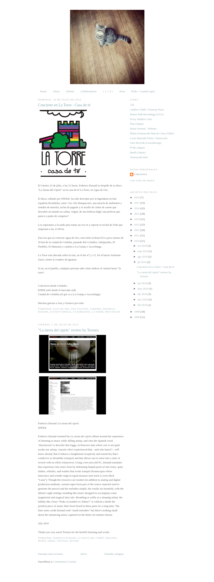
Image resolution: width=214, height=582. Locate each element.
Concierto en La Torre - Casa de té (64, 105)
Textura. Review (68, 541)
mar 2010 (143, 299)
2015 (137, 213)
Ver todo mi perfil (142, 180)
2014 (137, 219)
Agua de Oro (61, 309)
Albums (70, 91)
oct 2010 (143, 245)
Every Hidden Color (141, 119)
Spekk (51, 541)
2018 (137, 197)
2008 (137, 317)
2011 (137, 235)
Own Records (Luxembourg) (145, 142)
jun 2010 (143, 283)
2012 (137, 230)
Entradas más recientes (50, 553)
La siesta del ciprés (91, 538)
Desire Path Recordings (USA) (147, 114)
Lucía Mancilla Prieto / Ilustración (148, 138)
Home (43, 91)
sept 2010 (143, 251)
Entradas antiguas (114, 553)
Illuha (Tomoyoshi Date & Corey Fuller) (152, 133)
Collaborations (88, 91)
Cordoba (96, 309)
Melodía (111, 538)
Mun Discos (112, 312)
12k (132, 104)
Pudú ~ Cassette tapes (143, 91)
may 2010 (143, 288)
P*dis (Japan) (137, 147)
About (56, 91)
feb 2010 (143, 304)
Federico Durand (64, 538)
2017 (137, 202)
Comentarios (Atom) (65, 561)
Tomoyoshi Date (139, 157)
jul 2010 (142, 262)
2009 (137, 311)
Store (122, 91)
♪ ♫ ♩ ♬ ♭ (108, 91)
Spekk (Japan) (137, 152)
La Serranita (81, 312)
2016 (137, 208)
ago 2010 (143, 256)
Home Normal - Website (143, 128)
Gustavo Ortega (60, 312)
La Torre (98, 312)
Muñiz (42, 541)
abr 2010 (143, 294)
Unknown (140, 174)
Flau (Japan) (137, 123)
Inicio (83, 553)
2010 (137, 240)
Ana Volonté (79, 309)
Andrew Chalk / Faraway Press (147, 109)
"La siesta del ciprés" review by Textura (68, 330)
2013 (137, 224)
